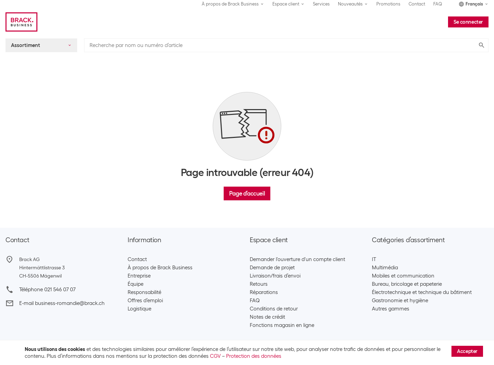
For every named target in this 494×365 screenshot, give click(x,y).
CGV (215, 356)
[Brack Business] (21, 22)
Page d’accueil (247, 193)
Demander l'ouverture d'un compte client (297, 259)
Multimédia (385, 267)
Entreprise (139, 276)
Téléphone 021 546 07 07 (47, 289)
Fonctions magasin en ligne (282, 325)
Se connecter (468, 22)
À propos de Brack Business (160, 267)
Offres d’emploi (145, 300)
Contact (417, 4)
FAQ (437, 4)
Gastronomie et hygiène (400, 300)
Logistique (139, 309)
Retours (259, 284)
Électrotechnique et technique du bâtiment (422, 292)
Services (321, 4)
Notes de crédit (267, 317)
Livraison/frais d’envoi (275, 276)
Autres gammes (390, 309)
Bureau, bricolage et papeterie (407, 284)
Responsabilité (144, 292)
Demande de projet (272, 267)
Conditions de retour (274, 309)
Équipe (135, 284)
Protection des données (253, 356)
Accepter (467, 351)
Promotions (388, 4)
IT (374, 259)
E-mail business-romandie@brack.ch (62, 303)
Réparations (264, 292)
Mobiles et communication (403, 276)
